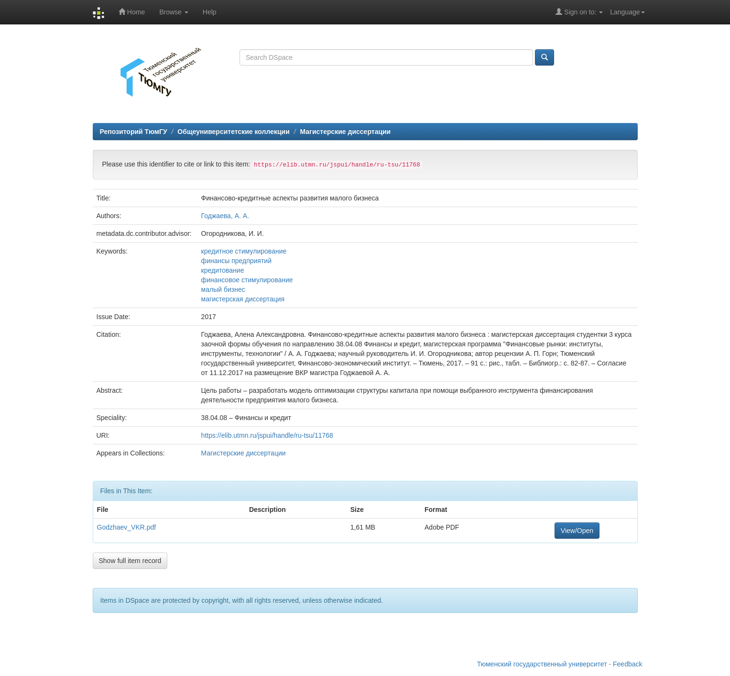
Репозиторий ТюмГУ (133, 131)
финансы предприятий (236, 261)
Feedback (627, 664)
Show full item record (130, 561)
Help (210, 12)
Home (132, 12)
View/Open (577, 530)
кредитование (222, 270)
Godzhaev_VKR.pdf (126, 527)
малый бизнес (223, 289)
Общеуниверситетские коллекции (233, 131)
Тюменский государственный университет (542, 664)
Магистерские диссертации (345, 131)
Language (627, 12)
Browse (173, 12)
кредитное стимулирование (244, 251)
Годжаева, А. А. (225, 216)
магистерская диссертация (243, 299)
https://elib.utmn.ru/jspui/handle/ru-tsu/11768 (267, 435)
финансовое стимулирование (247, 280)
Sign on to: (579, 12)
